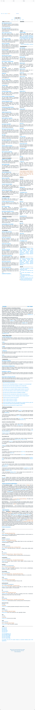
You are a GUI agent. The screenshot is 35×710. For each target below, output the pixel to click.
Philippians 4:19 (8, 470)
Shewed (27, 252)
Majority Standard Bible (6, 159)
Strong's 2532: (4, 618)
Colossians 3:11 (10, 491)
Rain (24, 251)
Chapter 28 (6, 13)
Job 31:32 (21, 123)
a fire (20, 37)
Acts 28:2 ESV (4, 629)
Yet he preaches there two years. (26, 280)
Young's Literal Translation (7, 184)
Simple (24, 253)
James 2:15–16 (17, 439)
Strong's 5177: (4, 561)
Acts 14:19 (21, 418)
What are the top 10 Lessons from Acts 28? (11, 397)
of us (29, 37)
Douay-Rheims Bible (6, 197)
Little (28, 250)
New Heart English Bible (6, 139)
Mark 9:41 (4, 445)
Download (31, 44)
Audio (12, 19)
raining (24, 38)
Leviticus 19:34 (22, 136)
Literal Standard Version (6, 172)
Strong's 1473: (4, 555)
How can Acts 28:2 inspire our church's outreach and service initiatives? (15, 390)
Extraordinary (27, 248)
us (32, 35)
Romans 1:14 (22, 187)
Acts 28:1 (20, 410)
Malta (4, 346)
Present (21, 251)
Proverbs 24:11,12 (23, 216)
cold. (29, 38)
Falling (32, 248)
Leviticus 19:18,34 (23, 208)
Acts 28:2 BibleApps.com (6, 633)
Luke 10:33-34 (22, 47)
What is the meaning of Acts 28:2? (9, 382)
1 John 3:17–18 (23, 439)
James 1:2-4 (30, 329)
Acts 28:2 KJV (4, 632)
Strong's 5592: (4, 624)
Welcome (31, 253)
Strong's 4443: (4, 580)
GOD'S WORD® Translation (7, 118)
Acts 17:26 (19, 415)
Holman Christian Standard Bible (8, 96)
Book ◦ (28, 306)
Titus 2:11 (12, 452)
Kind (32, 249)
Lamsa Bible (4, 218)
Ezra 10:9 (21, 223)
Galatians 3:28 (24, 322)
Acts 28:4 (21, 179)
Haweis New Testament (6, 243)
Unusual (27, 253)
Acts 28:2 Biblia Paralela (6, 634)
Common (23, 248)
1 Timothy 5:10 (22, 148)
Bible (1, 13)
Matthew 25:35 (22, 57)
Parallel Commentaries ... (6, 527)
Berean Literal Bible (5, 43)
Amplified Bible (5, 85)
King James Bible (5, 49)
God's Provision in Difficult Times (8, 366)
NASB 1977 (4, 73)
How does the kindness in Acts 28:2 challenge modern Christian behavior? (16, 395)
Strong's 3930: (4, 548)
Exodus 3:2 (12, 320)
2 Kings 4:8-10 (22, 109)
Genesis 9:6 (7, 412)
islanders (26, 35)
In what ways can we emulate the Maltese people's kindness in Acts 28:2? (16, 389)
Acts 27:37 (23, 451)
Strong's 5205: (4, 612)
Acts (3, 13)
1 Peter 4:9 (22, 72)
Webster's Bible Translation (7, 145)
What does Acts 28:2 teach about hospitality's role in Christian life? (14, 385)
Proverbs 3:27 (4, 466)
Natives (31, 250)
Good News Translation (6, 124)
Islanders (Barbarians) (7, 336)
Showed (21, 253)
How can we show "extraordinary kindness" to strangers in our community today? (17, 384)
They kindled (30, 36)
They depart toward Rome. (25, 274)
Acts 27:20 (6, 465)
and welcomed (24, 37)
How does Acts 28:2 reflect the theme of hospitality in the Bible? (14, 392)
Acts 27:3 (21, 201)
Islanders (28, 249)
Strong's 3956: (5, 593)
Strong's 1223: (4, 606)
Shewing (31, 252)
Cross (15, 19)
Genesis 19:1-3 (22, 91)
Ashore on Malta (22, 32)
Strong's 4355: (5, 586)
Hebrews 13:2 (22, 63)
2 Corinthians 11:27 (23, 240)
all (27, 37)
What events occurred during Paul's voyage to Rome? (12, 405)
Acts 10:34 (23, 454)
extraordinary (22, 36)
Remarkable (22, 252)
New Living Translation (6, 27)
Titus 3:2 (21, 156)
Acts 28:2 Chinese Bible (6, 635)
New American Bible (6, 206)
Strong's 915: (4, 541)
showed (30, 35)
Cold (20, 248)
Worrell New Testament (6, 261)
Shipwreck (5, 350)
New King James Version (6, 55)
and (27, 38)
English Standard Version (7, 32)
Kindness (25, 250)
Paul (4, 342)
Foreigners (24, 249)
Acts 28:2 (4, 477)
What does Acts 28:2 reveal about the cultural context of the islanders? (15, 394)
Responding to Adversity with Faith (8, 376)
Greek (23, 19)
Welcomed (21, 254)
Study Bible (4, 306)
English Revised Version (6, 112)
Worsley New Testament (6, 267)
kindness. (26, 36)
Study (17, 19)
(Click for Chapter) (7, 21)
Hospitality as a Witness (6, 371)
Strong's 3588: (4, 534)
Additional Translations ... (7, 273)
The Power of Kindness (6, 360)
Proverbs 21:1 (22, 419)
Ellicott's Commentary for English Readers (9, 483)
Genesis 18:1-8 (22, 76)
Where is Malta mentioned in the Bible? (10, 399)
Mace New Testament (6, 249)
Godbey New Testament (6, 237)
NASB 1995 (4, 67)
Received (31, 251)
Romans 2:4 (8, 431)
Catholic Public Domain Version (8, 201)
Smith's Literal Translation (7, 190)
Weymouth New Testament (7, 151)
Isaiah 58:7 (22, 128)
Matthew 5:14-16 (6, 333)
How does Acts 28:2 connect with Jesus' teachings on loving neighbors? (15, 387)
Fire (20, 249)
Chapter (31, 306)
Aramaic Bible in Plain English (7, 224)
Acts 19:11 (18, 499)
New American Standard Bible (7, 61)
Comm (20, 19)
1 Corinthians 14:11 (23, 192)
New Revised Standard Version (8, 211)
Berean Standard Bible (6, 38)
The (24, 35)
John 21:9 (11, 441)
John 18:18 (22, 233)
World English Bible (5, 164)
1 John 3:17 (22, 161)
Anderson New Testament (7, 231)
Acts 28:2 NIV (4, 627)
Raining (27, 251)
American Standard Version (7, 101)
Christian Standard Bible (6, 91)
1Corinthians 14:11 (24, 489)
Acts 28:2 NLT (4, 628)
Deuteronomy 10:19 (23, 143)
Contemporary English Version (8, 107)
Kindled (21, 250)
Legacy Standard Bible (6, 79)
